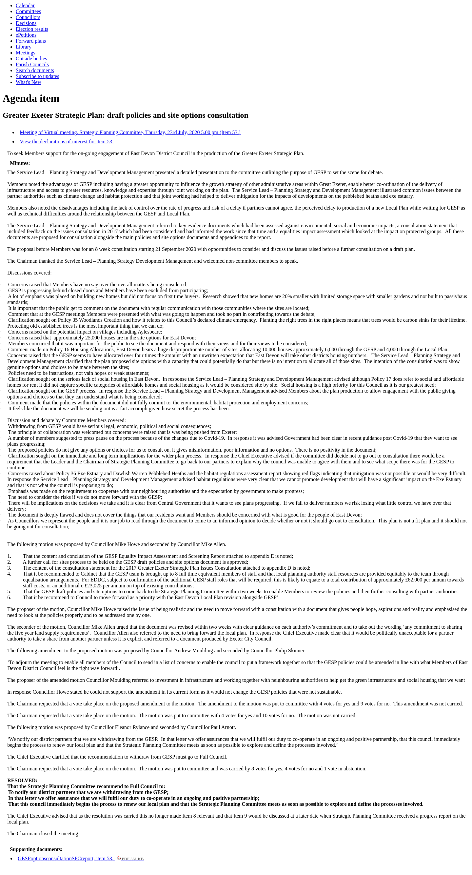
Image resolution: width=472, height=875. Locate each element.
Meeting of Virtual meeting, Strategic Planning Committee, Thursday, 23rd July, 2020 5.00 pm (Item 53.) (130, 132)
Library (23, 47)
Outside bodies (31, 58)
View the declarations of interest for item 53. (66, 141)
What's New (28, 82)
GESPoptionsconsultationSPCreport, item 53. (81, 858)
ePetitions (26, 35)
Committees (28, 11)
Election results (32, 29)
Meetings (25, 52)
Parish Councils (32, 64)
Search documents (35, 70)
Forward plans (31, 41)
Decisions (26, 23)
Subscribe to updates (37, 76)
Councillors (28, 17)
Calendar (25, 5)
